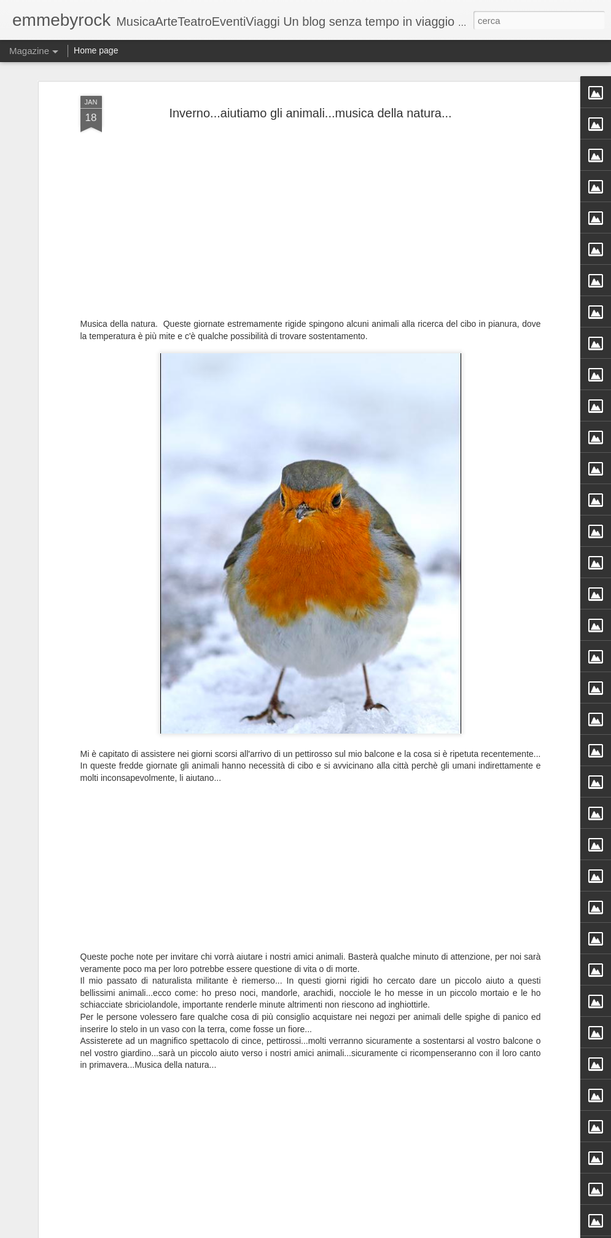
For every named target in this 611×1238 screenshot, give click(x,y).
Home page (96, 50)
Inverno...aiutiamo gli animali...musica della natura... (310, 113)
